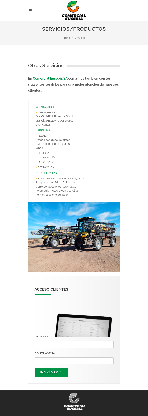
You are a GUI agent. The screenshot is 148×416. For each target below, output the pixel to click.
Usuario (41, 336)
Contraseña (45, 353)
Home (66, 37)
